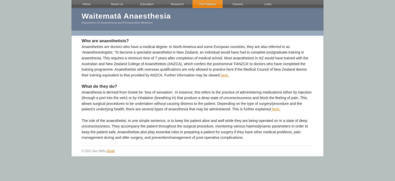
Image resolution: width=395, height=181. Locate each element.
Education (147, 4)
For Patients (208, 4)
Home (87, 4)
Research (177, 4)
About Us (117, 4)
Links (268, 4)
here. (225, 75)
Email (111, 151)
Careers (238, 4)
